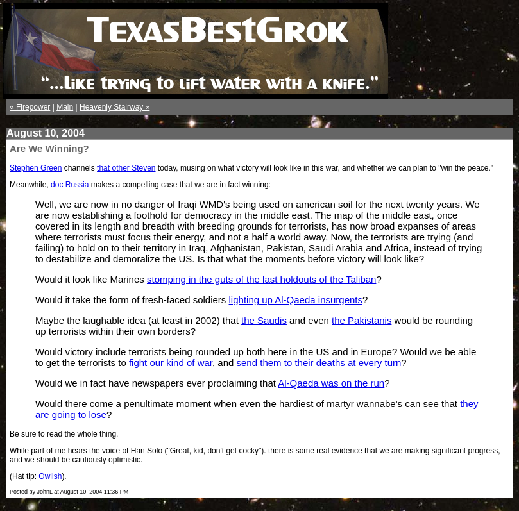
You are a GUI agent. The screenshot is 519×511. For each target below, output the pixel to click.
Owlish (50, 476)
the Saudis (264, 320)
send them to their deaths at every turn (319, 362)
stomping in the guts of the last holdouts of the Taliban (261, 279)
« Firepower (30, 107)
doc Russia (70, 184)
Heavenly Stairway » (114, 107)
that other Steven (126, 167)
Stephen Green (36, 167)
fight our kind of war (170, 362)
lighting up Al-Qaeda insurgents (295, 299)
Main (64, 107)
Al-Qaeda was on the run (331, 383)
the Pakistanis (361, 320)
